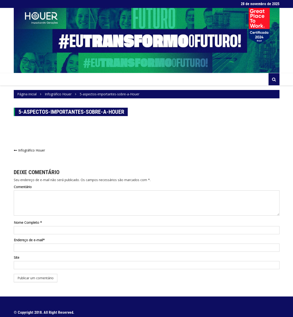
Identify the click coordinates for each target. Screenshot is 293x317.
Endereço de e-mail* (29, 240)
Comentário (23, 187)
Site (16, 257)
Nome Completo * (28, 222)
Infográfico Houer (31, 150)
